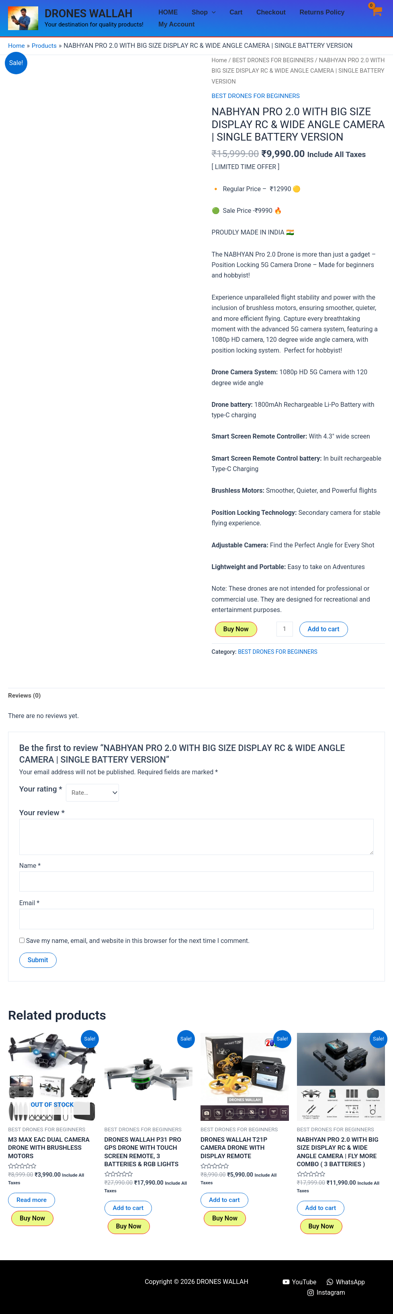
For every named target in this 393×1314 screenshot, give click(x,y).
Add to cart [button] (129, 1211)
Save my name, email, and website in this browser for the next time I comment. (138, 943)
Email (29, 904)
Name (30, 866)
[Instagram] (326, 1292)
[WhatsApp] (346, 1281)
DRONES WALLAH (89, 13)
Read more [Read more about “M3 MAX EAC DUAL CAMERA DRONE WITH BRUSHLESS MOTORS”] (31, 1203)
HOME (167, 12)
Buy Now (236, 629)
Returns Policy (317, 12)
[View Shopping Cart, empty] (376, 18)
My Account (176, 24)
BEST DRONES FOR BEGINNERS (275, 59)
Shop (202, 12)
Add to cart (324, 629)
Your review (42, 813)
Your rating (40, 789)
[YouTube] (299, 1281)
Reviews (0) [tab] (25, 695)
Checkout (267, 12)
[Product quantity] (284, 629)
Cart (233, 12)
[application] (210, 12)
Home (220, 59)
